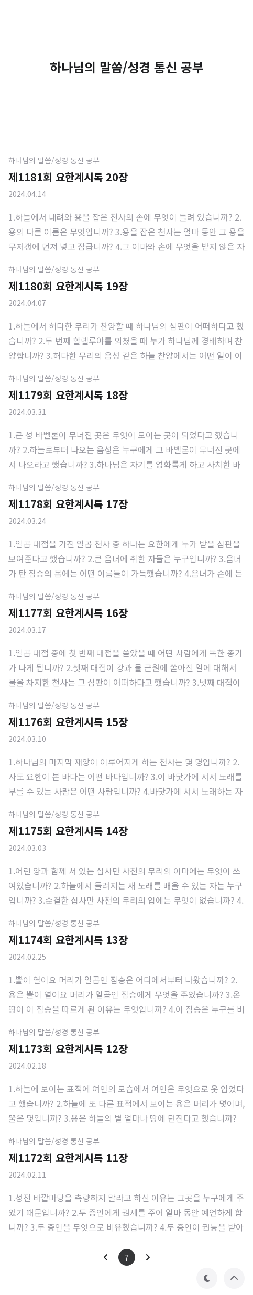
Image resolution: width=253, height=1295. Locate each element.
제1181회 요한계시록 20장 (68, 176)
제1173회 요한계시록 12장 (68, 1048)
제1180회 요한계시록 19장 (68, 285)
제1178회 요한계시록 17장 (68, 503)
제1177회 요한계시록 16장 (68, 612)
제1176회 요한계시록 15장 (68, 721)
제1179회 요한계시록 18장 (68, 394)
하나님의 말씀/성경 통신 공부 (54, 160)
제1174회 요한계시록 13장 (68, 939)
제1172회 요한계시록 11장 (68, 1157)
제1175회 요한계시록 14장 (68, 830)
